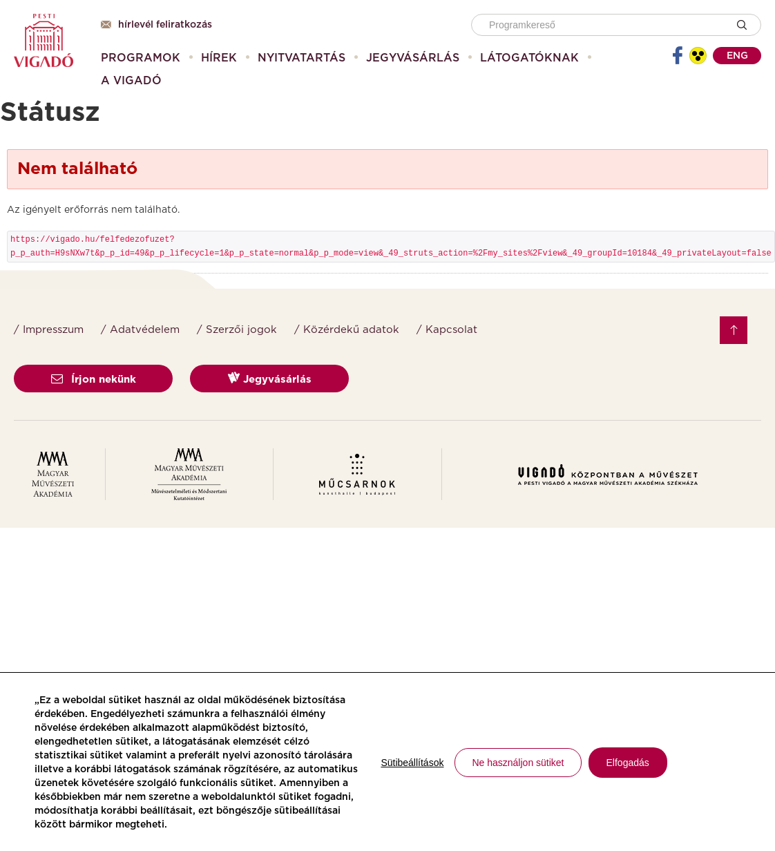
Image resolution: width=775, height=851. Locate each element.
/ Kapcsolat (447, 330)
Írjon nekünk (93, 379)
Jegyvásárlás (270, 378)
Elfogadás (627, 762)
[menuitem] (140, 58)
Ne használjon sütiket (518, 762)
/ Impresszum (49, 330)
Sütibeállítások (412, 762)
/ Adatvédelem (140, 330)
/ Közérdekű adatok (346, 330)
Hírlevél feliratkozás (156, 25)
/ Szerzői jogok (237, 330)
